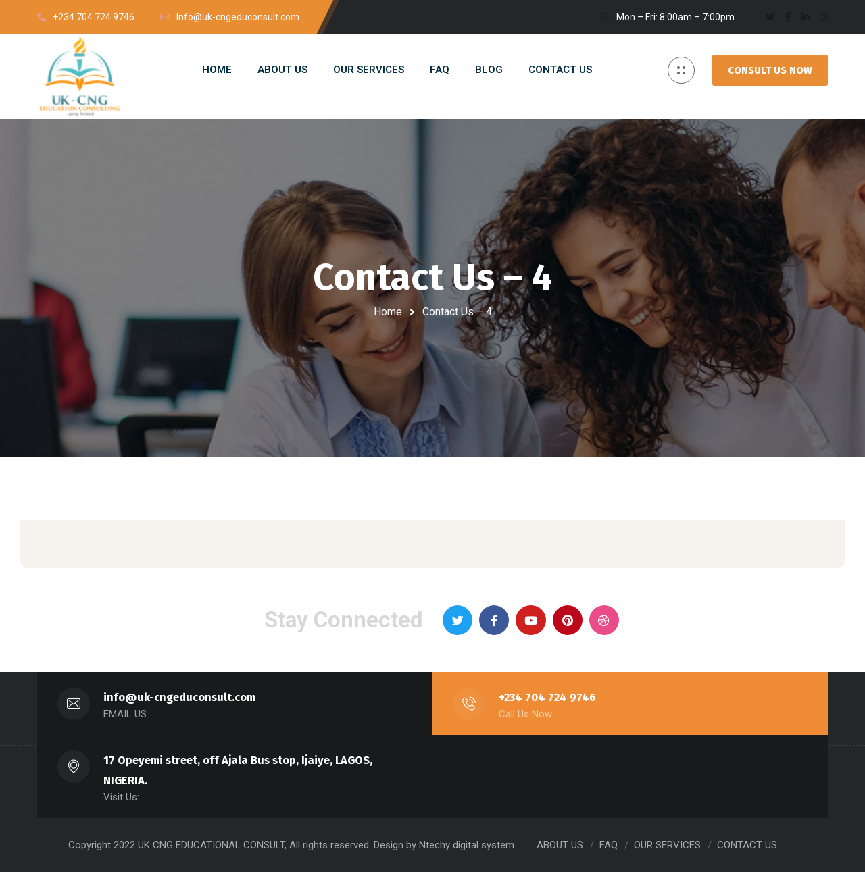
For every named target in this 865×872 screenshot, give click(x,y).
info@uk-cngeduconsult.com (179, 697)
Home (388, 311)
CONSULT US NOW (770, 70)
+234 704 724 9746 (547, 697)
